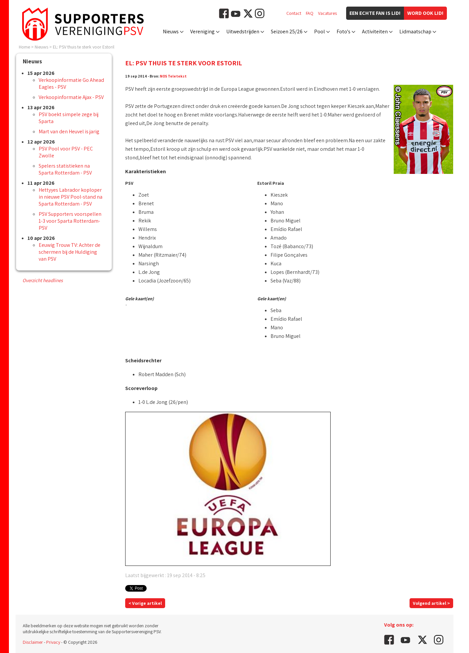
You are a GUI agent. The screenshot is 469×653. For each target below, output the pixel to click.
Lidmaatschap (415, 31)
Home (24, 47)
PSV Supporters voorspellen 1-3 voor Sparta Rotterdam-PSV (70, 221)
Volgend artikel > (431, 603)
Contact (293, 13)
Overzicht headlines (42, 280)
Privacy (53, 642)
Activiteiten (375, 31)
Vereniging (202, 31)
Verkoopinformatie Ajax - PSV (71, 97)
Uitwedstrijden (242, 31)
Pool (319, 31)
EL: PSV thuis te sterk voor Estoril (83, 47)
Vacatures (327, 13)
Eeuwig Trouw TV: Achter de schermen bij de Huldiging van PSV (69, 252)
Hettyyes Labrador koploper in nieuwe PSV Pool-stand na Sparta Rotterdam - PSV (70, 196)
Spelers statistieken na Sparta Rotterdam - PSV (65, 169)
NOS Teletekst (173, 76)
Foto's (343, 31)
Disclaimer (33, 642)
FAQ (309, 13)
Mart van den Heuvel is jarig (69, 131)
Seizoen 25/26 (287, 31)
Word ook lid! (425, 13)
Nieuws (171, 31)
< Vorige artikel (145, 603)
